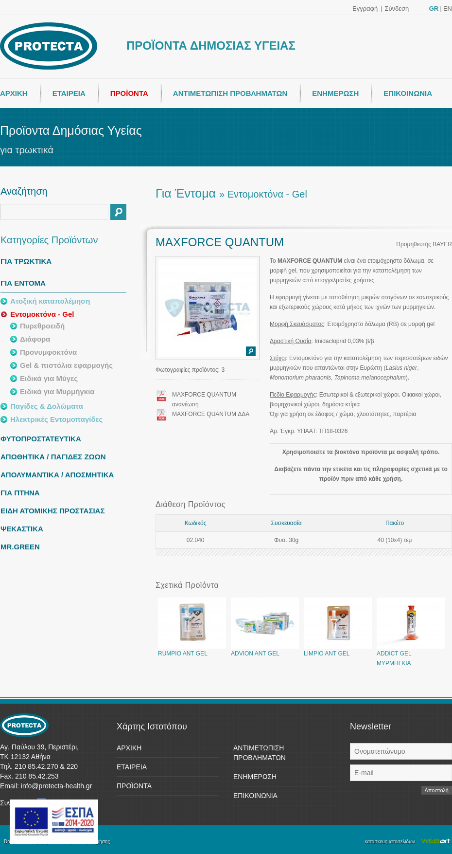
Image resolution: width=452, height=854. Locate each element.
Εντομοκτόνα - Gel (42, 314)
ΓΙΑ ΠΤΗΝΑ (20, 493)
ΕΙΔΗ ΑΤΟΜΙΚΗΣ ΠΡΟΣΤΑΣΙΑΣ (52, 511)
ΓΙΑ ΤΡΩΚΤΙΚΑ (26, 261)
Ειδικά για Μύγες (49, 378)
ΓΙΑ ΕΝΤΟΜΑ (23, 283)
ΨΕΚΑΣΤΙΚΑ (21, 529)
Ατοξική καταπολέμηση (50, 301)
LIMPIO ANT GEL (338, 650)
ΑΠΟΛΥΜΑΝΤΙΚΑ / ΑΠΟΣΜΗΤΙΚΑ (57, 475)
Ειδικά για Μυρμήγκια (57, 391)
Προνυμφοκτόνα (48, 352)
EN (447, 8)
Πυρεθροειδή (42, 326)
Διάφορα (35, 339)
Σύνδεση (396, 8)
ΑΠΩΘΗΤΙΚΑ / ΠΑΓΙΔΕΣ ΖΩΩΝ (53, 457)
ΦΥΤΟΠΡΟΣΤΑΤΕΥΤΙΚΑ (40, 439)
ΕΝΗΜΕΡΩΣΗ (335, 93)
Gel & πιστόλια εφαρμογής (66, 365)
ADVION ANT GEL (265, 650)
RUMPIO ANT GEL (192, 650)
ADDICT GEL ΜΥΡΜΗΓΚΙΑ (411, 655)
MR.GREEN (20, 547)
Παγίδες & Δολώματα (46, 406)
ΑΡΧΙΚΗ (14, 93)
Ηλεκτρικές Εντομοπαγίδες (56, 419)
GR (434, 8)
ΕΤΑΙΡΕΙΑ (69, 93)
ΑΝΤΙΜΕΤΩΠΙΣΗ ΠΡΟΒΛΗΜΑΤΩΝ (230, 93)
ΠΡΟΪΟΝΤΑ (129, 93)
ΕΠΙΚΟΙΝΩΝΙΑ (407, 93)
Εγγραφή (365, 8)
